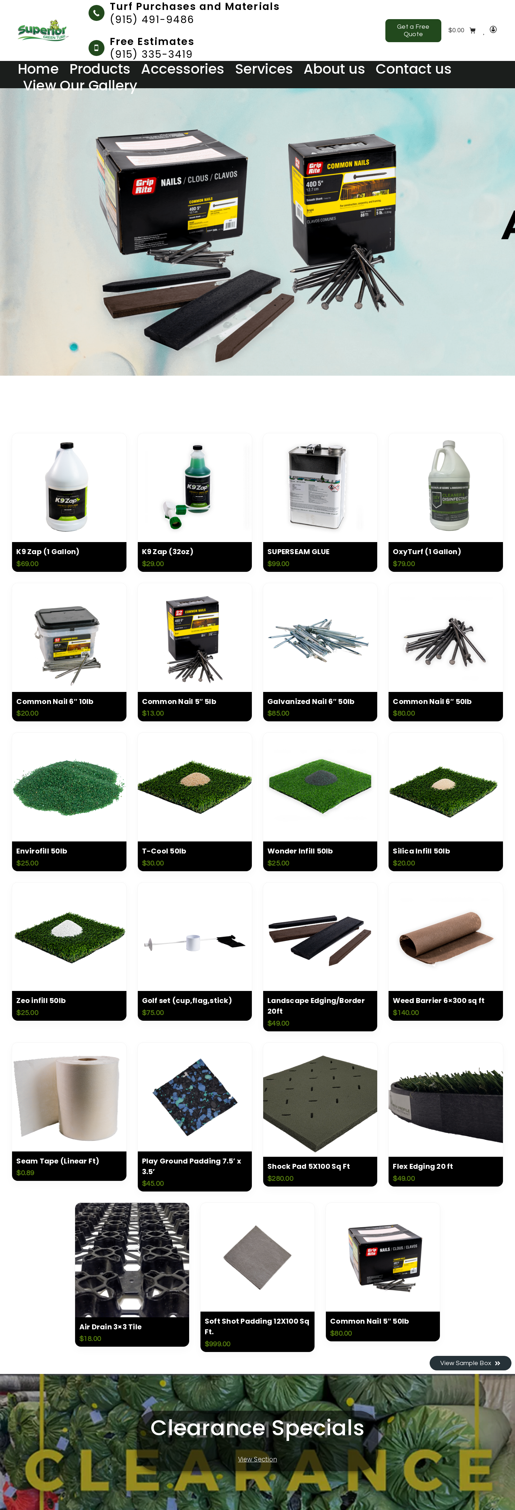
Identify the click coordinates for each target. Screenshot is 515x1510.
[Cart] (462, 30)
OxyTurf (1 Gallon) (427, 552)
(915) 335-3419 (151, 54)
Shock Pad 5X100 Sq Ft (308, 1166)
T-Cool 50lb (164, 851)
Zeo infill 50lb (41, 1000)
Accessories (182, 69)
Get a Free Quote (413, 30)
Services (264, 69)
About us (334, 69)
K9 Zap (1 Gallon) (47, 552)
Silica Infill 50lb (421, 851)
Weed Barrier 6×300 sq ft (439, 1000)
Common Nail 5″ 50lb (369, 1321)
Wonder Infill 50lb (300, 851)
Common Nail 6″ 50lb (432, 701)
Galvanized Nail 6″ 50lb (311, 701)
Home (38, 69)
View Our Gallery (80, 86)
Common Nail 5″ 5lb (179, 701)
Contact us (414, 69)
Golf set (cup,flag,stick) (187, 1000)
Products (100, 69)
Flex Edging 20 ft (423, 1166)
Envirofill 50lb (41, 851)
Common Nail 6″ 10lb (55, 701)
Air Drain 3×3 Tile (110, 1327)
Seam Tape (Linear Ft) (57, 1161)
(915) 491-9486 (152, 19)
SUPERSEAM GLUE (298, 552)
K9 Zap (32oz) (167, 552)
